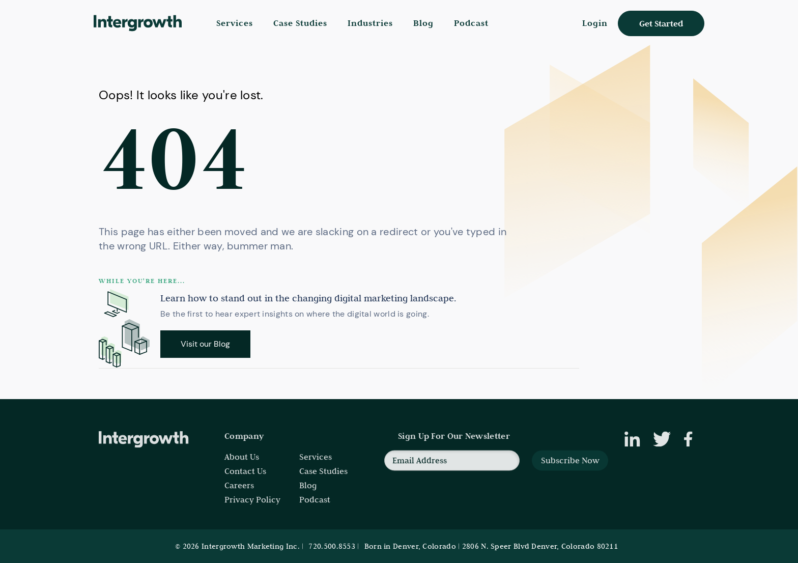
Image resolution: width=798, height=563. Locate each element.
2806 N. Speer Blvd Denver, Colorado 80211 (540, 546)
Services (315, 462)
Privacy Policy (252, 505)
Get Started (661, 23)
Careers (239, 491)
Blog (423, 23)
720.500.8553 (331, 546)
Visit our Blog (205, 344)
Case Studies (300, 23)
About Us (241, 462)
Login (595, 23)
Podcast (471, 23)
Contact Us (245, 476)
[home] (140, 23)
